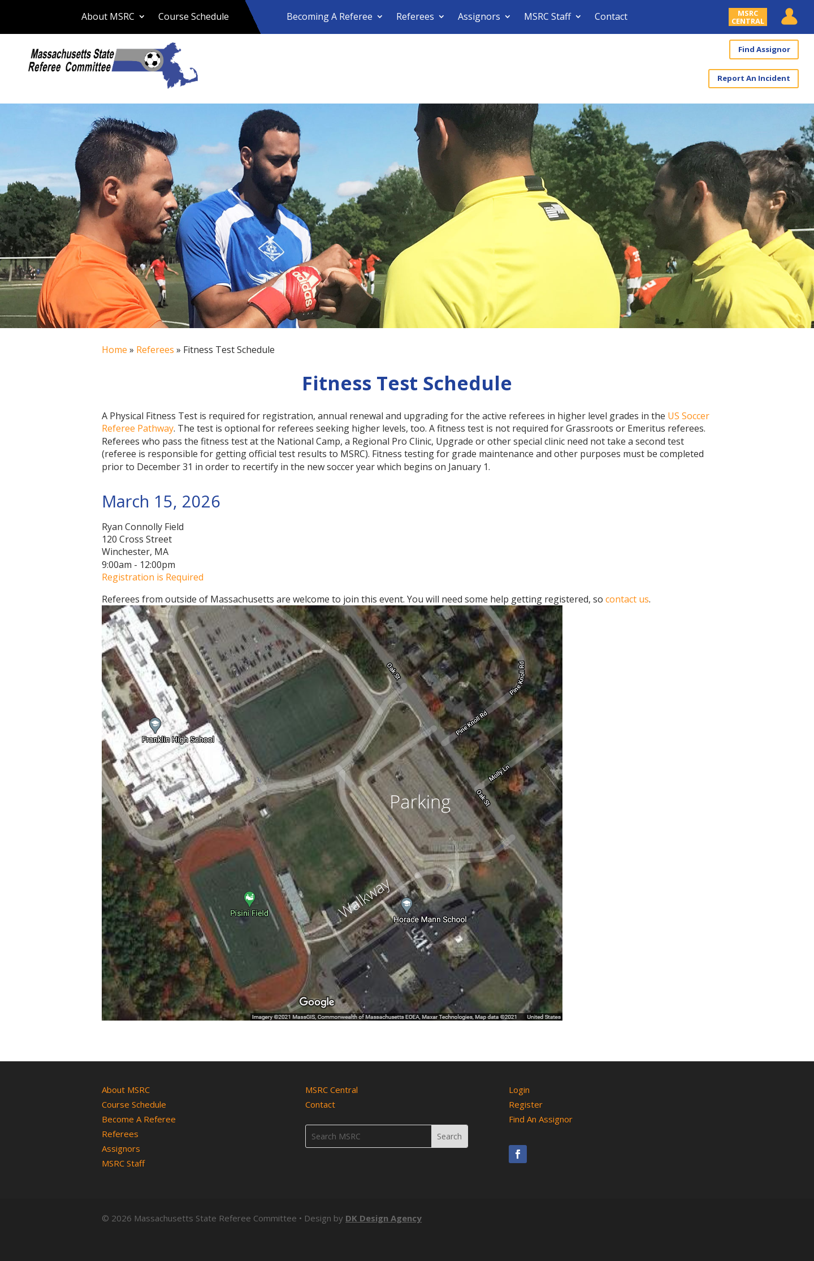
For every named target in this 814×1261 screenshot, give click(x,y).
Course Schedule (193, 17)
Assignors (479, 17)
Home (114, 349)
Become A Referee (139, 1118)
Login (519, 1089)
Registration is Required (153, 576)
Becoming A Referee (330, 17)
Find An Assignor (541, 1118)
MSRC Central (331, 1089)
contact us (627, 598)
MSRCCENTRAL (747, 17)
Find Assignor (764, 49)
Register (526, 1103)
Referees (415, 17)
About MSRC (108, 17)
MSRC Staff (547, 17)
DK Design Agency (383, 1217)
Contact (611, 17)
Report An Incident (754, 78)
